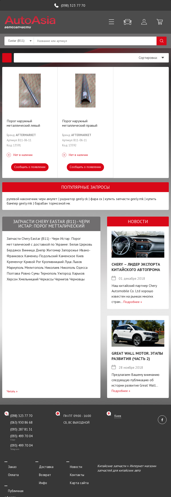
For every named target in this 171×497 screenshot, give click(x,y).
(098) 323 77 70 (73, 5)
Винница (28, 250)
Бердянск (14, 250)
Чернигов (62, 279)
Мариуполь (15, 267)
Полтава (13, 273)
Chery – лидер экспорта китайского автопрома (136, 267)
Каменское (67, 256)
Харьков (78, 273)
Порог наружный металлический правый (79, 123)
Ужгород (64, 273)
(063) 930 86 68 (21, 422)
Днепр (40, 250)
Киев (80, 256)
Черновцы (77, 279)
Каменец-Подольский (41, 256)
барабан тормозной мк (52, 203)
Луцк (68, 261)
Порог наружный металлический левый (23, 123)
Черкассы (46, 279)
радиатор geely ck (74, 199)
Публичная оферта (18, 484)
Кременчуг (15, 261)
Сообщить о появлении (30, 167)
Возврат (41, 472)
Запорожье (69, 250)
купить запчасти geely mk (124, 199)
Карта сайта (75, 478)
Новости (72, 466)
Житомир (53, 250)
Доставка (42, 466)
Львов (77, 261)
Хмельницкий (28, 279)
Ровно (26, 273)
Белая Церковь (80, 244)
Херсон (12, 279)
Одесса (82, 267)
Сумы (35, 273)
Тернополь (48, 273)
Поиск (162, 41)
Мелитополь (34, 267)
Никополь (67, 267)
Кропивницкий (53, 261)
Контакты (73, 472)
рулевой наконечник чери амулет (32, 199)
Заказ (8, 466)
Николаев (52, 267)
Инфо (39, 478)
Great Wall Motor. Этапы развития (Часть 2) (137, 356)
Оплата (9, 472)
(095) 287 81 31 (21, 429)
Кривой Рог (32, 261)
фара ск (96, 199)
